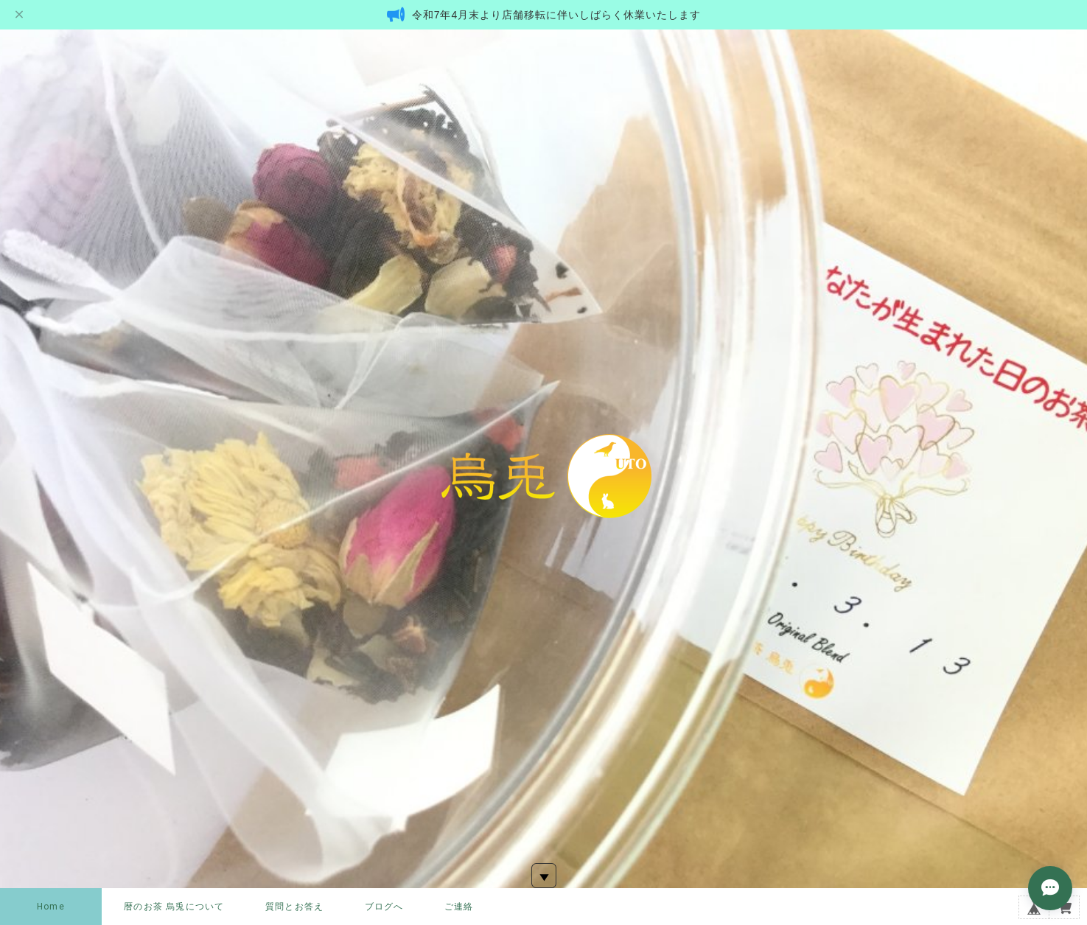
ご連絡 (459, 906)
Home (51, 906)
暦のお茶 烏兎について (174, 906)
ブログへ (384, 906)
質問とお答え (294, 906)
